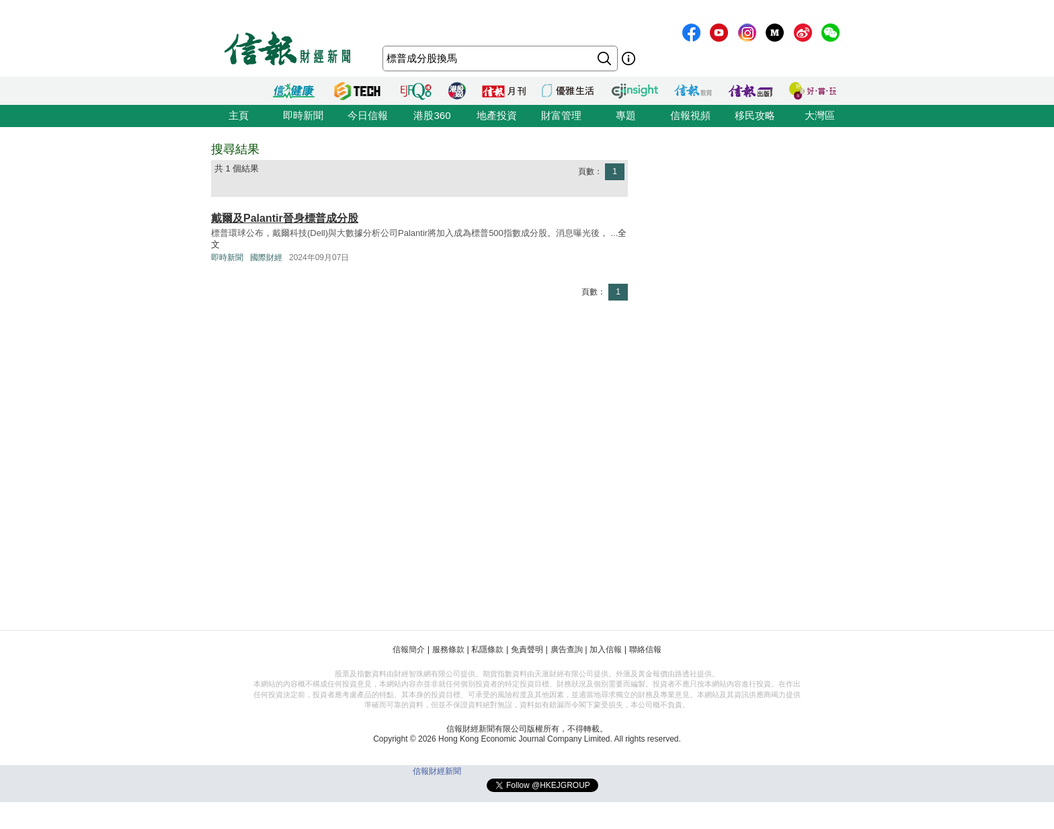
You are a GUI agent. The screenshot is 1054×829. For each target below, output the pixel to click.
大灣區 (820, 115)
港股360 (431, 115)
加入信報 (606, 649)
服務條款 (448, 649)
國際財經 (266, 257)
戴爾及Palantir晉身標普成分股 (284, 218)
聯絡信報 (645, 649)
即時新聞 (303, 115)
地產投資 (497, 115)
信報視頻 (690, 115)
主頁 (239, 115)
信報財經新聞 (437, 771)
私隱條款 (487, 649)
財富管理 (561, 115)
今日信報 (368, 115)
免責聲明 (527, 649)
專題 (626, 115)
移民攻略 (755, 115)
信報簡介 (409, 649)
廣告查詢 (567, 649)
